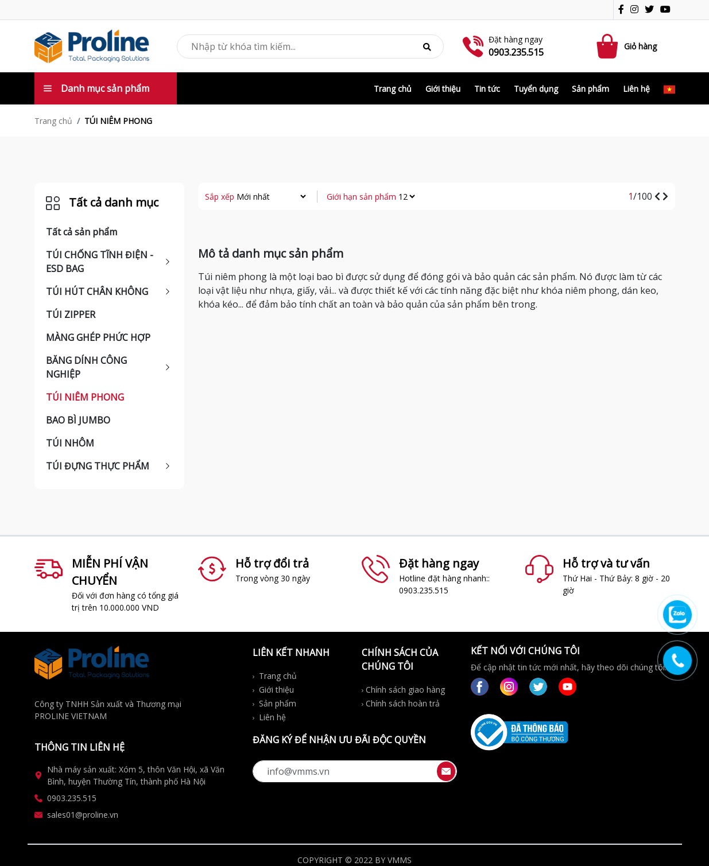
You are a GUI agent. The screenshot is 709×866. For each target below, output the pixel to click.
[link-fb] (480, 687)
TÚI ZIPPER (70, 314)
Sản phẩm (590, 88)
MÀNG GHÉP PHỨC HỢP (98, 337)
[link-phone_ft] (136, 798)
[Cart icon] (609, 46)
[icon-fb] (623, 10)
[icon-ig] (636, 10)
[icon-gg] (667, 10)
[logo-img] (91, 45)
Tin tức (487, 88)
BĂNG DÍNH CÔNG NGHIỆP (86, 367)
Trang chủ (393, 88)
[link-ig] (509, 687)
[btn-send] (446, 770)
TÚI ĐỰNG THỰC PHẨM (97, 466)
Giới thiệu (442, 88)
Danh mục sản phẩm (96, 88)
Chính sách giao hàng (403, 689)
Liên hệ (636, 88)
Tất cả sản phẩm (81, 232)
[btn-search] (427, 46)
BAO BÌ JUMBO (78, 420)
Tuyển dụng (536, 88)
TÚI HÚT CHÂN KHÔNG (97, 291)
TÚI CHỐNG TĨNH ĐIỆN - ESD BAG (99, 261)
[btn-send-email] (446, 771)
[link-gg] (567, 687)
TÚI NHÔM (70, 443)
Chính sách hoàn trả (401, 703)
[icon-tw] (651, 10)
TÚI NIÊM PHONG (85, 397)
